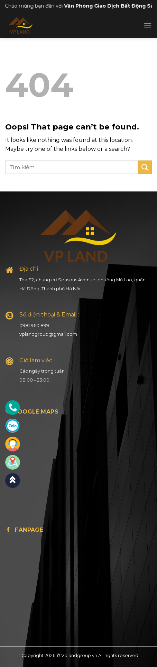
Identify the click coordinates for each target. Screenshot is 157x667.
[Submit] (145, 167)
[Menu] (148, 25)
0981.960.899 (34, 325)
